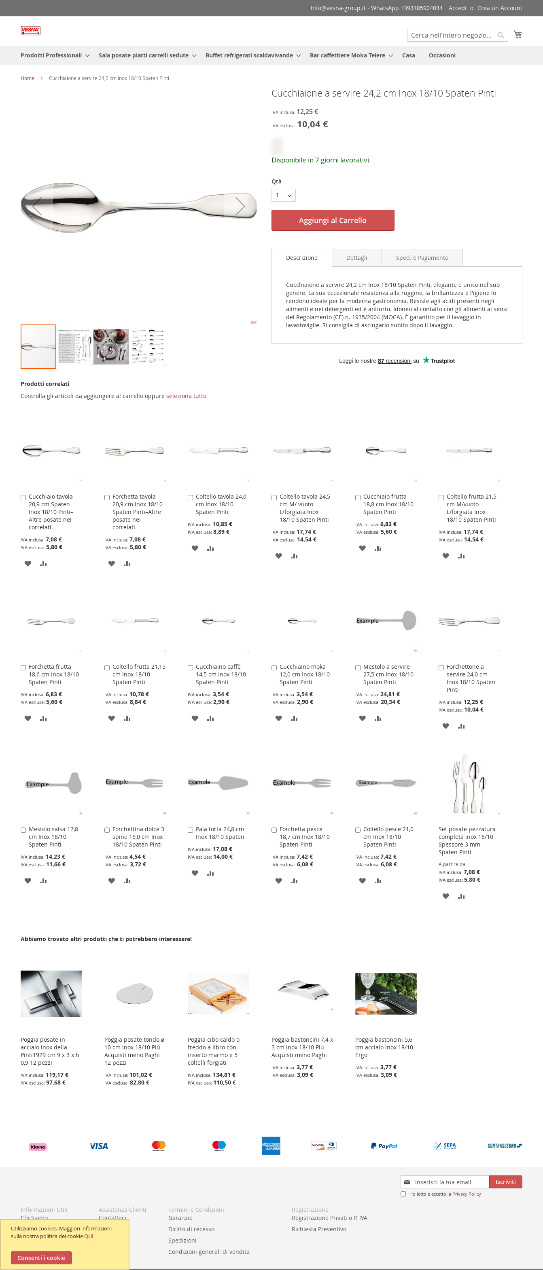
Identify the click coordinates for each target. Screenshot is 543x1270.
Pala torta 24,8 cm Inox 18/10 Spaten (220, 832)
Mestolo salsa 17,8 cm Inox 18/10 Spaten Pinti (53, 836)
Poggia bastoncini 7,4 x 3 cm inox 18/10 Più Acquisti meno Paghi (302, 1047)
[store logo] (31, 30)
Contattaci (112, 1218)
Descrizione (302, 257)
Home (27, 78)
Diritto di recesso (191, 1229)
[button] (75, 347)
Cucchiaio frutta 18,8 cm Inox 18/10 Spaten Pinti (388, 504)
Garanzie (180, 1218)
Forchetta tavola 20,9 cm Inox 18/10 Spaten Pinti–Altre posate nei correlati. (137, 512)
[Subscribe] (505, 1181)
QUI (88, 1236)
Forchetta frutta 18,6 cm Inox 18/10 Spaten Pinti (54, 674)
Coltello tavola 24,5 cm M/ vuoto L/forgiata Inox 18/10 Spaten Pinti (305, 508)
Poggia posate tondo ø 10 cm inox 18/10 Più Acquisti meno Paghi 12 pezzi (134, 1051)
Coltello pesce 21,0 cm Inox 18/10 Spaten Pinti (388, 836)
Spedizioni (182, 1240)
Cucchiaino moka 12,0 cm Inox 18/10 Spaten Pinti (305, 674)
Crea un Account (499, 8)
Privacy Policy (466, 1194)
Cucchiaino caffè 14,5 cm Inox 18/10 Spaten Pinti (221, 674)
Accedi (458, 8)
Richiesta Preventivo (319, 1229)
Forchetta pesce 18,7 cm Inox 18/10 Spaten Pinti (305, 836)
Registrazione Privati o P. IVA (329, 1218)
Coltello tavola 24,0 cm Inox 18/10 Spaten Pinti (221, 504)
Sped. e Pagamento (422, 257)
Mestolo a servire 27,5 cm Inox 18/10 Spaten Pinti (388, 674)
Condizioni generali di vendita (209, 1251)
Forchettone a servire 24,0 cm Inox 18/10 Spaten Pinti (471, 678)
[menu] (271, 55)
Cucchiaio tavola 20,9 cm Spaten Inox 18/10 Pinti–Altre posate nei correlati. (51, 512)
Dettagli (356, 257)
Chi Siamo (34, 1218)
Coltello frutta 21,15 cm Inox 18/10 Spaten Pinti (138, 674)
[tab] (302, 258)
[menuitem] (53, 55)
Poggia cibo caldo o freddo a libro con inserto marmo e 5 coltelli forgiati (214, 1051)
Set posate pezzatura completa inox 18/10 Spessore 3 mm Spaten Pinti (467, 840)
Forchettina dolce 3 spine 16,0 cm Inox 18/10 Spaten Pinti (138, 836)
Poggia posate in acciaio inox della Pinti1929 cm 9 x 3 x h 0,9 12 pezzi (50, 1051)
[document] (66, 1244)
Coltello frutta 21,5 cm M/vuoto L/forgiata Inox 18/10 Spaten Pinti (471, 508)
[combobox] (457, 35)
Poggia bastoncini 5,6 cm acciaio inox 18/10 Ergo (384, 1047)
